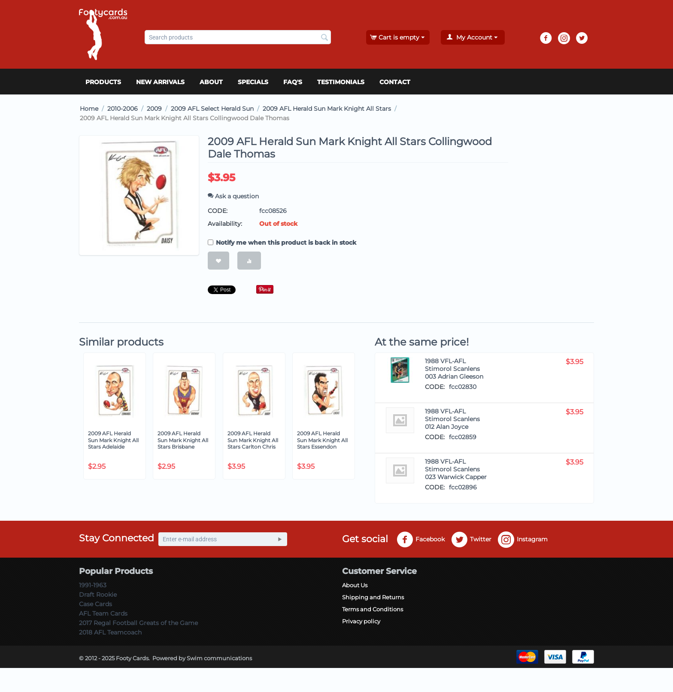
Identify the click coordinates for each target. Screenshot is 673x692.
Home (89, 108)
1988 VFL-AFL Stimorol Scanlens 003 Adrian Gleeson (454, 368)
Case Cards (95, 604)
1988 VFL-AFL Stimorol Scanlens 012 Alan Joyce (452, 419)
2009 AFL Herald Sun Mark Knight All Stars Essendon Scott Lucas (322, 443)
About (211, 82)
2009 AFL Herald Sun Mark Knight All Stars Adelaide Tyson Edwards (113, 443)
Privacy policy (361, 621)
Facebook (421, 539)
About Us (354, 585)
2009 (154, 108)
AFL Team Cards (103, 613)
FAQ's (292, 82)
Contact (394, 82)
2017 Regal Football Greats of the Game (138, 623)
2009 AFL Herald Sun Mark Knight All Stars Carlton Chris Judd (252, 443)
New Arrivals (160, 82)
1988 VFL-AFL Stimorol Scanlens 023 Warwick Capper (456, 469)
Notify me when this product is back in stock (282, 242)
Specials (253, 82)
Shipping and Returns (373, 597)
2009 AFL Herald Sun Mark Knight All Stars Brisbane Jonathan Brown (183, 443)
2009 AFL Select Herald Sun (212, 108)
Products (103, 82)
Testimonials (340, 82)
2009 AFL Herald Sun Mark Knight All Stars (327, 108)
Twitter (471, 539)
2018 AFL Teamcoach (110, 632)
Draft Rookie (98, 594)
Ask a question (233, 196)
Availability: (225, 224)
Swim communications (219, 658)
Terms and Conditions (372, 609)
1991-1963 (92, 585)
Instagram (523, 539)
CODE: (217, 211)
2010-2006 (122, 108)
